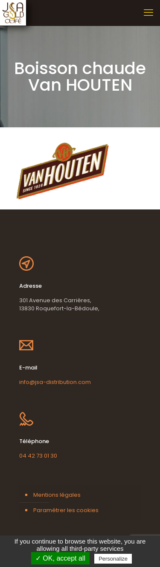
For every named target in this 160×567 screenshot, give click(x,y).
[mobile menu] (148, 13)
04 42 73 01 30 (38, 456)
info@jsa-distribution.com (55, 382)
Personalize (113, 559)
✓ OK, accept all (60, 558)
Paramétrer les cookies (66, 510)
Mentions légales (57, 495)
